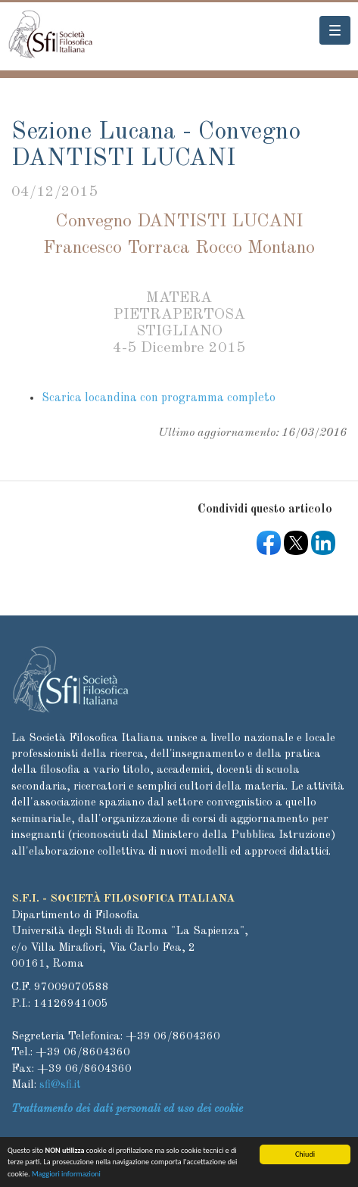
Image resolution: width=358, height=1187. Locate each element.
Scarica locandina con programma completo (159, 398)
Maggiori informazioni (66, 1176)
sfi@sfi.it (60, 1085)
